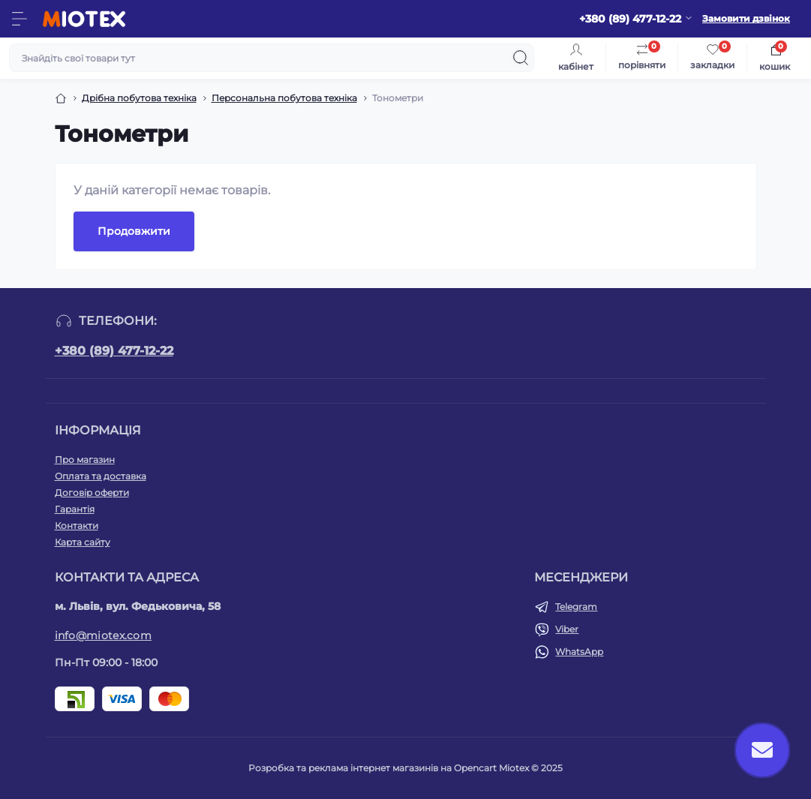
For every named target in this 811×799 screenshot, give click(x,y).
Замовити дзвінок (746, 18)
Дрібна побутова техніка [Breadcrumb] (139, 98)
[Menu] (19, 18)
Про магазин (85, 459)
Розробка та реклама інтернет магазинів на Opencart (372, 767)
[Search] (520, 58)
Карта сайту (82, 542)
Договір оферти (92, 492)
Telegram (576, 606)
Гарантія (75, 509)
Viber (566, 629)
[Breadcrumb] (61, 98)
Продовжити (134, 231)
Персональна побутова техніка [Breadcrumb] (284, 98)
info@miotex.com (103, 635)
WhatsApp (579, 651)
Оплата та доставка (100, 476)
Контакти (76, 525)
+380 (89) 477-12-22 (114, 351)
